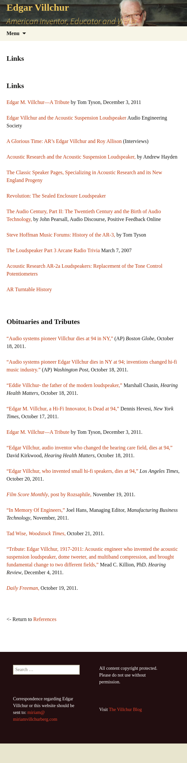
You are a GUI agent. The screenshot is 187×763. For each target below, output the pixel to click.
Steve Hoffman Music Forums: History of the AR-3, (61, 235)
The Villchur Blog (125, 709)
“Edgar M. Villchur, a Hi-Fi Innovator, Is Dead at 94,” (63, 408)
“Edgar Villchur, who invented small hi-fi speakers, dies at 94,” (72, 471)
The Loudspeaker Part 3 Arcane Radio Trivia (53, 250)
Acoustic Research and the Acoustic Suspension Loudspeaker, (71, 157)
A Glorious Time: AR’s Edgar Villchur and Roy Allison (64, 141)
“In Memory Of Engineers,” (36, 510)
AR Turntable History (29, 289)
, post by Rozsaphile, (49, 494)
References (44, 619)
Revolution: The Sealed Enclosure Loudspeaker (56, 196)
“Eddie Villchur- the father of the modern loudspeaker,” (65, 385)
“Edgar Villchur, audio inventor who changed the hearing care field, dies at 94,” (89, 447)
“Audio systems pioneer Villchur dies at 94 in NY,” (60, 338)
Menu (13, 33)
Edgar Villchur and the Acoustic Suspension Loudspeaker (66, 118)
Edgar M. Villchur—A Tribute (38, 102)
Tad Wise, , (36, 533)
